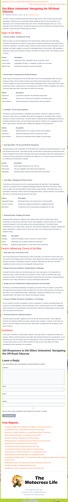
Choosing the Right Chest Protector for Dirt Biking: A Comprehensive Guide (28, 427)
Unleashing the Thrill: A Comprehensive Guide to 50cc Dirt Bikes (24, 429)
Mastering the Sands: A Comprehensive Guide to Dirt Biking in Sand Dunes (28, 462)
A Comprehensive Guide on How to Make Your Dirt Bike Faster (24, 449)
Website (4, 401)
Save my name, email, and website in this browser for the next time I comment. (24, 411)
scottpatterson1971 (34, 15)
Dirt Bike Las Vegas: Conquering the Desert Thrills (20, 465)
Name (4, 386)
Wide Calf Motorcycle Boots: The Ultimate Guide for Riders (47, 4)
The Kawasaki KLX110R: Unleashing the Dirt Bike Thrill (22, 446)
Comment (5, 367)
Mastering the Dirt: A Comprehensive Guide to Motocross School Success (25, 1)
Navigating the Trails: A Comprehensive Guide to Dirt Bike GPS (24, 468)
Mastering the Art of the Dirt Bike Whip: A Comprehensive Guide (24, 454)
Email (4, 394)
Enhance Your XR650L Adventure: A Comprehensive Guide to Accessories (28, 432)
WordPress (27, 500)
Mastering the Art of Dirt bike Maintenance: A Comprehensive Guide (25, 452)
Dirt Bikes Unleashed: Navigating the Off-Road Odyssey (22, 438)
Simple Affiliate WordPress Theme (41, 500)
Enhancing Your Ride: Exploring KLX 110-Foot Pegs (21, 443)
